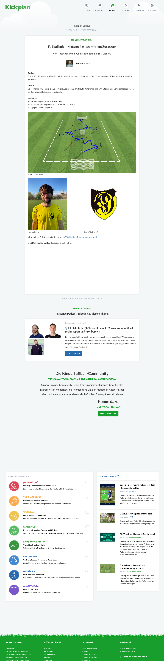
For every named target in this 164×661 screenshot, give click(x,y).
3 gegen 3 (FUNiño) (90, 654)
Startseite (47, 648)
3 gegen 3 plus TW (89, 657)
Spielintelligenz (81, 40)
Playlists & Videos (127, 651)
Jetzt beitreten (108, 413)
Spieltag (47, 657)
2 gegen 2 (86, 651)
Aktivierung (48, 651)
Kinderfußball (11, 648)
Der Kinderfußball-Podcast (16, 651)
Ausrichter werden (128, 648)
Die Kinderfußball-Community (18, 654)
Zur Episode (73, 353)
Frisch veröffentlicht (109, 476)
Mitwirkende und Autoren (16, 657)
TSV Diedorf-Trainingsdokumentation (82, 237)
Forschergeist (49, 654)
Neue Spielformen (89, 648)
